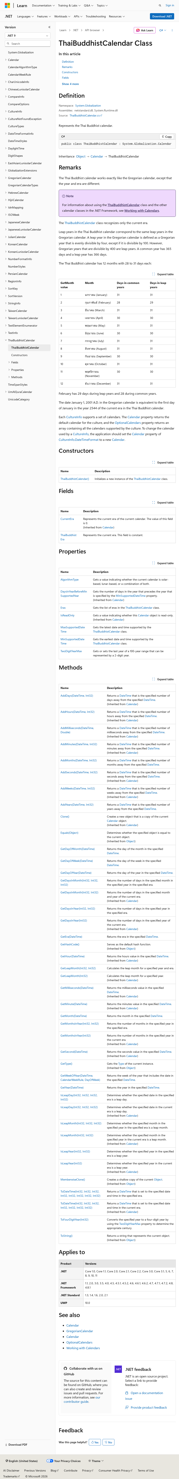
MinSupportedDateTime (131, 596)
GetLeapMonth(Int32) (74, 976)
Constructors (70, 72)
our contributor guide (82, 1399)
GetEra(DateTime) (71, 936)
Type (121, 1063)
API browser (92, 30)
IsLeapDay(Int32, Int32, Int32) (79, 1107)
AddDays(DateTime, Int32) (77, 695)
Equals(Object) (69, 833)
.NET (75, 30)
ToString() (66, 1236)
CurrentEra (67, 519)
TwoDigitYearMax (71, 651)
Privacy (86, 1470)
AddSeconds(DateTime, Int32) (79, 772)
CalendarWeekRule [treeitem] (19, 74)
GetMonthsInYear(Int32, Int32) (80, 1023)
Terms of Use (146, 1470)
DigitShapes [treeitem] (15, 156)
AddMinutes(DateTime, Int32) (79, 744)
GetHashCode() (70, 944)
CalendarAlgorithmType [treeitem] (22, 67)
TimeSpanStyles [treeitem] (17, 384)
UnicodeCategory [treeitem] (19, 399)
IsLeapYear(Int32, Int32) (75, 1151)
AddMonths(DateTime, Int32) (79, 760)
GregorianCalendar (79, 1331)
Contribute (70, 1470)
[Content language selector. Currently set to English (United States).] (21, 1461)
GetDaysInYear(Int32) (74, 920)
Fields (65, 77)
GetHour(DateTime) (73, 956)
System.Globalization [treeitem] (21, 52)
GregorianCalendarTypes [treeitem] (23, 185)
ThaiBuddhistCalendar (124, 205)
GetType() (66, 1063)
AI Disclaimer (11, 1470)
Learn (63, 30)
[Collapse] (49, 27)
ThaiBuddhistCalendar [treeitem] (25, 347)
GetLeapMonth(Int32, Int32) (78, 968)
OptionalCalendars (128, 422)
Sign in (170, 5)
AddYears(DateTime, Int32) (77, 804)
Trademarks (10, 1476)
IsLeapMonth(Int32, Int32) (77, 1135)
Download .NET (162, 16)
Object (80, 156)
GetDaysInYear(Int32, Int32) (78, 908)
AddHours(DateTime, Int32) (77, 712)
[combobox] (27, 35)
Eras (63, 607)
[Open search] (160, 5)
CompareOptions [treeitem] (18, 104)
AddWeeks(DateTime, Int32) (78, 788)
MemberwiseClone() (73, 1179)
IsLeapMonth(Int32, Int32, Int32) (81, 1123)
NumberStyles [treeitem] (16, 266)
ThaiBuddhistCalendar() (75, 479)
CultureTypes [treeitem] (16, 126)
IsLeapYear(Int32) (71, 1163)
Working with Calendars (141, 210)
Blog (53, 1470)
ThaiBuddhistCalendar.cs (85, 115)
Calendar (97, 156)
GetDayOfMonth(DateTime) (78, 849)
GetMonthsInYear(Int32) (76, 1035)
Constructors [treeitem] (19, 355)
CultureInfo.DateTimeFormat (78, 439)
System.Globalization (88, 105)
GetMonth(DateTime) (74, 1016)
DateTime (125, 695)
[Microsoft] (7, 5)
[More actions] (172, 30)
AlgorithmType (70, 579)
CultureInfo (74, 417)
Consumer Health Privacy (114, 1470)
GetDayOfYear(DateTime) (76, 873)
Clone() (65, 816)
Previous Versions (35, 1470)
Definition (68, 61)
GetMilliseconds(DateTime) (77, 988)
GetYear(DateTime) (72, 1087)
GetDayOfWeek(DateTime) (77, 861)
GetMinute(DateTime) (74, 1004)
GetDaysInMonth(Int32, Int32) (79, 892)
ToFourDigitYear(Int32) (74, 1219)
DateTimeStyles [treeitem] (17, 141)
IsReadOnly (67, 615)
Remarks (67, 67)
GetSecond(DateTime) (74, 1052)
